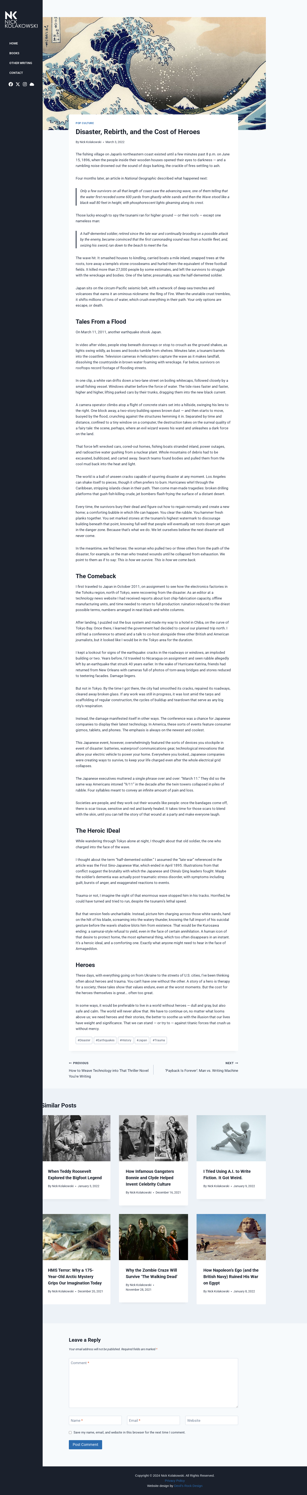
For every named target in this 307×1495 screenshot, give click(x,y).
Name (77, 1420)
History (125, 1040)
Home (13, 43)
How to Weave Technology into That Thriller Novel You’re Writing (109, 1069)
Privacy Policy (175, 1480)
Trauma (159, 1040)
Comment (80, 1363)
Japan (142, 1040)
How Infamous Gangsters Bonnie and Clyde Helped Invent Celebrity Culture (150, 1178)
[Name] (95, 1420)
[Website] (211, 1420)
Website (193, 1420)
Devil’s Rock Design (188, 1486)
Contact (16, 73)
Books (14, 53)
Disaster (84, 1040)
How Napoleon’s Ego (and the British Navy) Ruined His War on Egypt (231, 1277)
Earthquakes (105, 1040)
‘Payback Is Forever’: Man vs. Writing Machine (197, 1066)
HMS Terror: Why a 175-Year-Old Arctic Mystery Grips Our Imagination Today (75, 1277)
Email (134, 1420)
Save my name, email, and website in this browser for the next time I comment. (129, 1432)
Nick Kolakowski (90, 142)
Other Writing (20, 63)
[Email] (153, 1420)
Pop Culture (85, 123)
